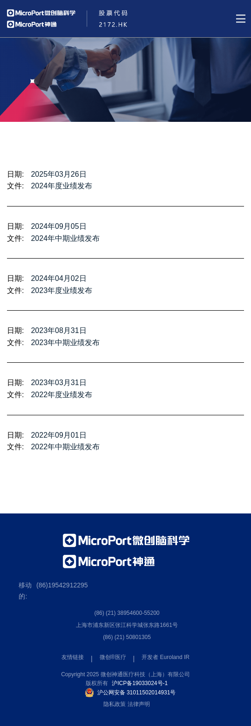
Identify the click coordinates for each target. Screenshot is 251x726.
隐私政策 (114, 704)
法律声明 (139, 704)
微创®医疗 (113, 657)
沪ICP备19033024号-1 (140, 683)
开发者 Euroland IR (166, 657)
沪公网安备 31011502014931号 (136, 692)
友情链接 (72, 657)
